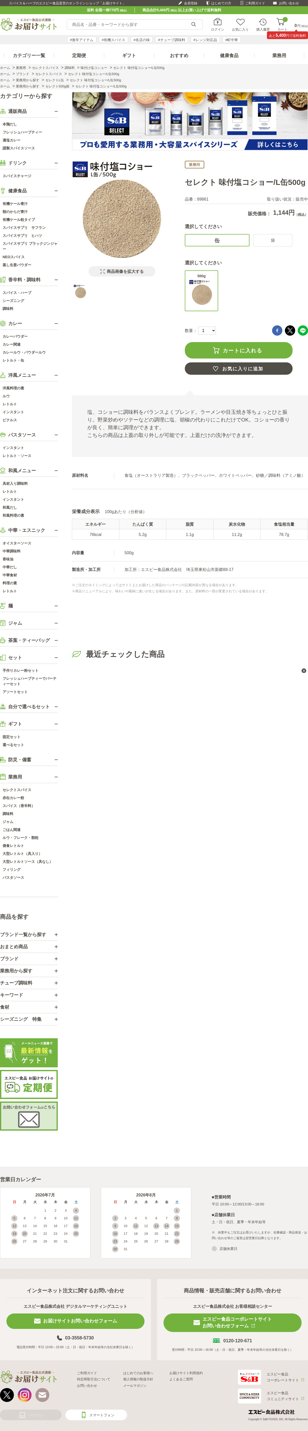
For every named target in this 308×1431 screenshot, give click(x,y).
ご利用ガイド (255, 3)
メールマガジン (135, 1386)
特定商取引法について (93, 1379)
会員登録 (190, 3)
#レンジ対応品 (205, 40)
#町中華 (231, 40)
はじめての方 (221, 3)
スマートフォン (101, 1415)
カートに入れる (242, 350)
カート (282, 24)
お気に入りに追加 (242, 368)
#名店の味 (141, 40)
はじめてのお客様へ (138, 1373)
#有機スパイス (113, 40)
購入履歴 (263, 29)
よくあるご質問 (181, 1379)
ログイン (217, 29)
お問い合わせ (289, 3)
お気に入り (240, 29)
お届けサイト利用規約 (186, 1373)
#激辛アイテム (82, 40)
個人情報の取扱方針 (138, 1379)
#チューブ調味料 (171, 40)
